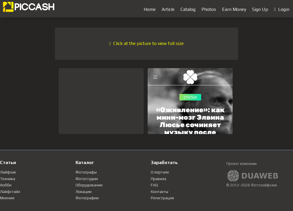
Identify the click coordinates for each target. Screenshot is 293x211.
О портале (160, 172)
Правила (158, 178)
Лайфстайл (10, 191)
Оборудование (89, 185)
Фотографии (87, 198)
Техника (7, 178)
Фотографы (86, 172)
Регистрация (162, 198)
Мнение (7, 198)
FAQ (154, 185)
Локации (84, 191)
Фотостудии (87, 178)
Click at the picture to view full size (146, 43)
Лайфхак (8, 172)
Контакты (159, 191)
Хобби (5, 185)
